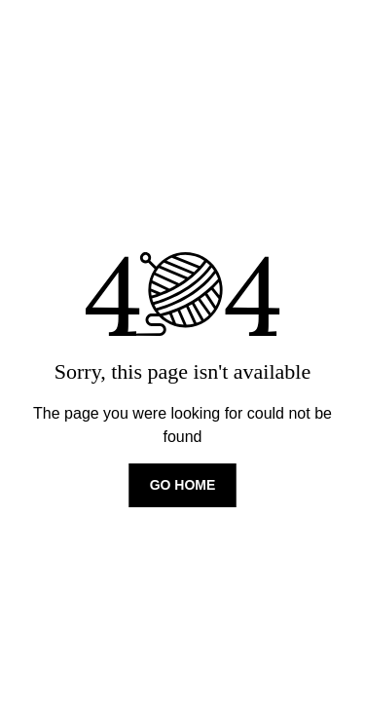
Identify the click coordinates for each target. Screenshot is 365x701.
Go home (183, 485)
